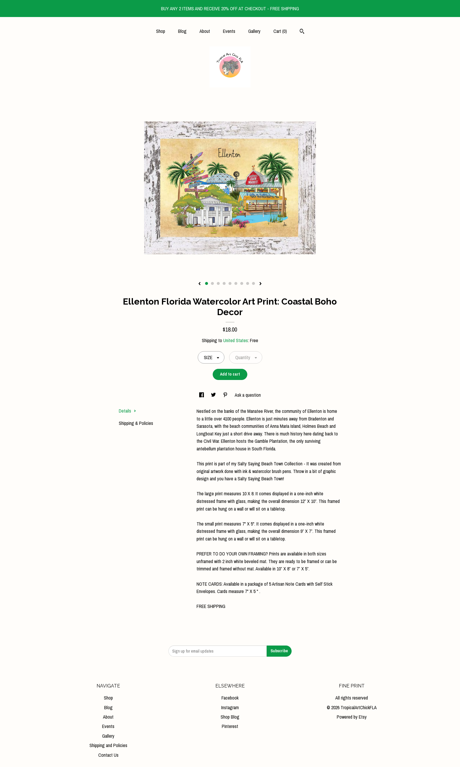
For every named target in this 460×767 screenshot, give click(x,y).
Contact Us (108, 755)
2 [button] (212, 283)
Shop (160, 31)
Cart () (280, 31)
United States (235, 340)
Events (229, 31)
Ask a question (248, 395)
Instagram (230, 707)
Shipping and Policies (108, 745)
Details (127, 411)
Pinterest (230, 726)
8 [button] (247, 283)
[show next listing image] (260, 284)
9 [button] (253, 283)
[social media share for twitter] (214, 395)
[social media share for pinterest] (226, 395)
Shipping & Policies (136, 423)
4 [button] (224, 283)
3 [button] (218, 283)
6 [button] (235, 283)
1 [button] (206, 283)
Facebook (230, 698)
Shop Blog (230, 717)
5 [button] (230, 283)
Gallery (254, 31)
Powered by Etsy (352, 717)
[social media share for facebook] (202, 395)
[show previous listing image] (199, 284)
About (204, 31)
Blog (182, 31)
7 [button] (241, 283)
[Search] (302, 32)
